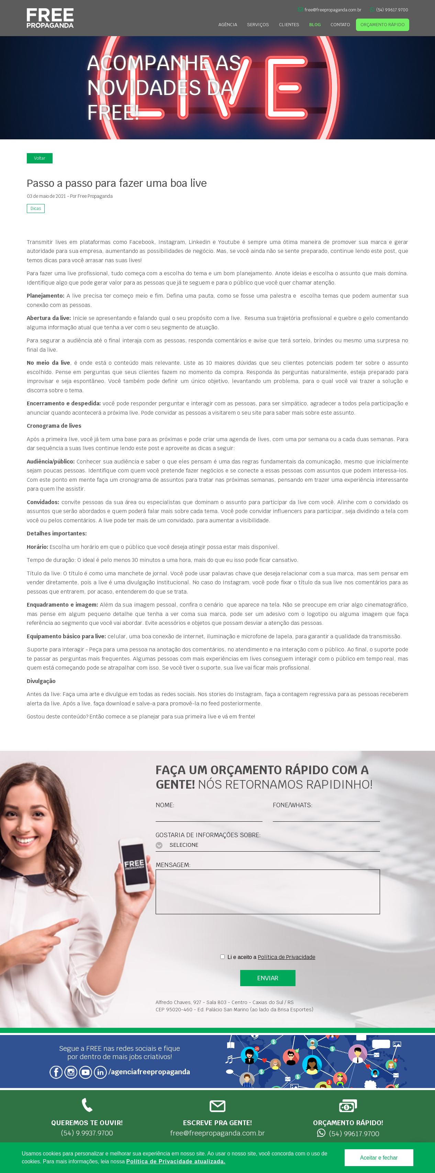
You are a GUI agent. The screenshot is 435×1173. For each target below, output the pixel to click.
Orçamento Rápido (382, 25)
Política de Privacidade (286, 957)
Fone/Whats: (293, 805)
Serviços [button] (258, 25)
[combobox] (268, 846)
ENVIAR (267, 978)
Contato (340, 25)
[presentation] (267, 934)
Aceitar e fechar (379, 1158)
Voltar (39, 158)
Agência (228, 25)
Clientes (289, 25)
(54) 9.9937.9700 (87, 1117)
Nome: (165, 805)
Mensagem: (173, 865)
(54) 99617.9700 (389, 10)
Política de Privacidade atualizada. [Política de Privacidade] (176, 1161)
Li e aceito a (271, 957)
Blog (315, 25)
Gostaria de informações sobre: (208, 835)
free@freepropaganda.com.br (329, 10)
